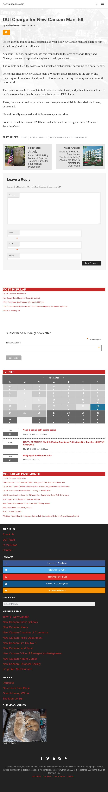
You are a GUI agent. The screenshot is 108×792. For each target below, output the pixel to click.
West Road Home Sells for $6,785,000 (17, 507)
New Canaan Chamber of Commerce (25, 632)
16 (98, 399)
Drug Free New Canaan (17, 669)
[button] (96, 4)
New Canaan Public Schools (20, 622)
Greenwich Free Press (16, 688)
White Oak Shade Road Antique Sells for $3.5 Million (23, 302)
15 (83, 399)
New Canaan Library (15, 627)
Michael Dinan (13, 25)
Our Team (9, 539)
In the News (10, 544)
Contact (7, 550)
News (24, 137)
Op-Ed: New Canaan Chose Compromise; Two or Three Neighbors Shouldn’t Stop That (36, 486)
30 (68, 386)
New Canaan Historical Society (22, 663)
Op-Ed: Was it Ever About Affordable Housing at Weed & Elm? (27, 491)
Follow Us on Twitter (35, 570)
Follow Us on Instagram (36, 583)
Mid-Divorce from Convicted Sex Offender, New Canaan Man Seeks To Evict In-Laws (36, 495)
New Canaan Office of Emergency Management (32, 653)
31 (10, 419)
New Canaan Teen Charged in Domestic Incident (21, 298)
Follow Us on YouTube (35, 576)
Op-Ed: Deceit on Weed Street (14, 294)
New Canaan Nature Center (20, 658)
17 (10, 406)
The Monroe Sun (13, 698)
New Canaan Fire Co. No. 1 (20, 643)
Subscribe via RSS (35, 590)
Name (13, 233)
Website (11, 255)
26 (10, 386)
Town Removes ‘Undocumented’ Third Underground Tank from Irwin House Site (34, 482)
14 (68, 399)
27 (24, 386)
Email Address (53, 342)
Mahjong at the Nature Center (37, 455)
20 (54, 406)
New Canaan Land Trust (18, 648)
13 (54, 399)
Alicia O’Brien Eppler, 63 (12, 512)
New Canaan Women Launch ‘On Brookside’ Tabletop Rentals (26, 503)
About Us (8, 534)
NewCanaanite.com (13, 4)
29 (54, 386)
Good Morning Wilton (16, 693)
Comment (12, 195)
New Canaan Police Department (68, 137)
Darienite (8, 682)
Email (13, 244)
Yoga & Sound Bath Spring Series (39, 430)
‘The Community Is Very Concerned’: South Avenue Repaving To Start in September (35, 306)
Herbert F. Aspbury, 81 (11, 310)
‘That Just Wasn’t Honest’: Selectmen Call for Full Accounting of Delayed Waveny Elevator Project (41, 516)
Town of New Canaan (16, 616)
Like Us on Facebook (35, 563)
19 (39, 406)
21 (68, 406)
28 (39, 386)
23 (98, 406)
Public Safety (38, 137)
